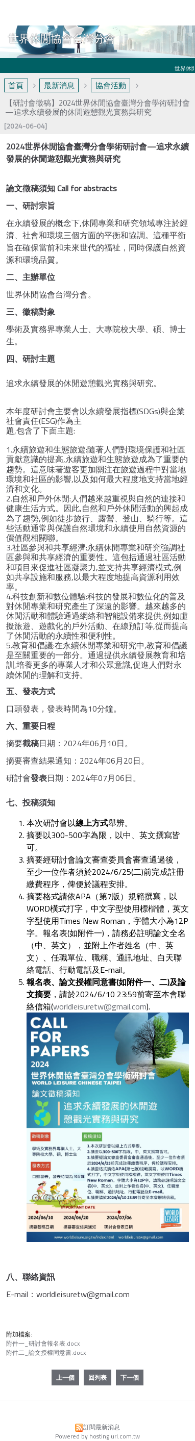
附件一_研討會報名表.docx (43, 1343)
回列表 (97, 1377)
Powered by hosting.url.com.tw (97, 1436)
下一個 (129, 1377)
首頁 (15, 85)
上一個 (65, 1377)
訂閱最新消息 (101, 1427)
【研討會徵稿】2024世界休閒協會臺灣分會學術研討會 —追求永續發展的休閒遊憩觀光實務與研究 (97, 107)
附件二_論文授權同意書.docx (46, 1352)
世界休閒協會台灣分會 (61, 38)
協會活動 (110, 85)
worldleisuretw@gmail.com (100, 1006)
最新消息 (59, 85)
